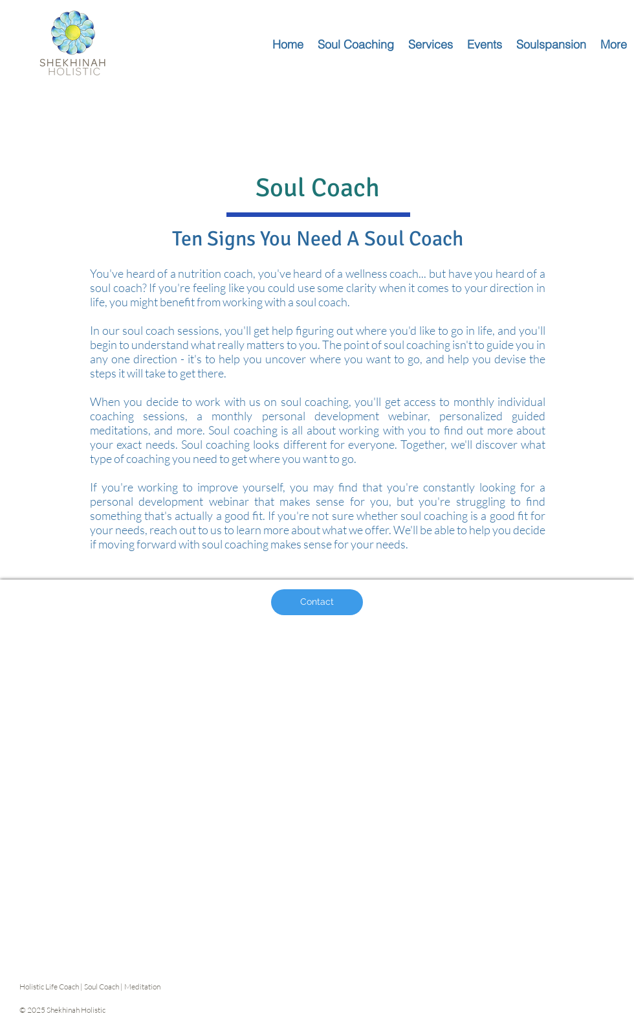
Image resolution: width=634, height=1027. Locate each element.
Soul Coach (101, 986)
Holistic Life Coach (49, 986)
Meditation (143, 986)
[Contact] (317, 602)
